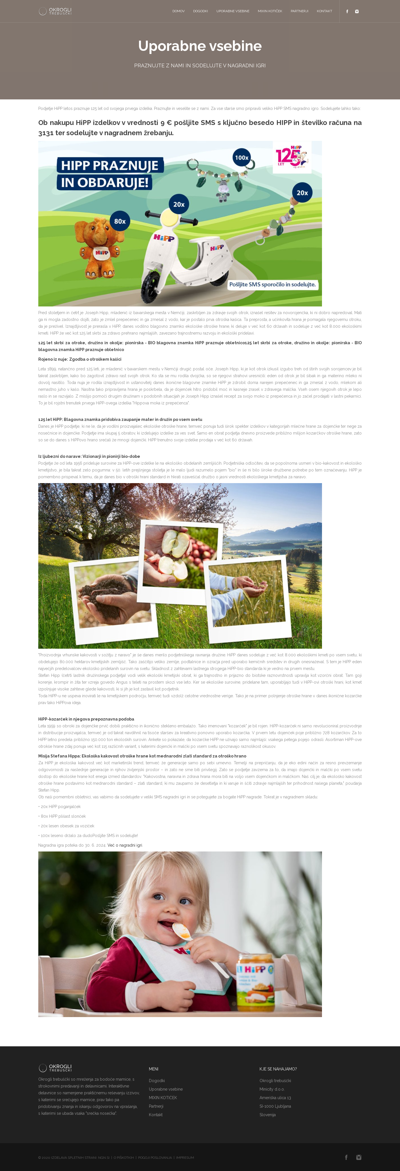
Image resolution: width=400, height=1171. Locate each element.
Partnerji (299, 11)
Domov (178, 11)
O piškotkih (124, 1158)
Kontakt (324, 11)
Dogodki (200, 11)
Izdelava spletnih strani (73, 1158)
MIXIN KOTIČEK (270, 11)
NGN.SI (104, 1158)
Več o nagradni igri (125, 845)
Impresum (185, 1158)
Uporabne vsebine (232, 11)
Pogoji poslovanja (155, 1158)
